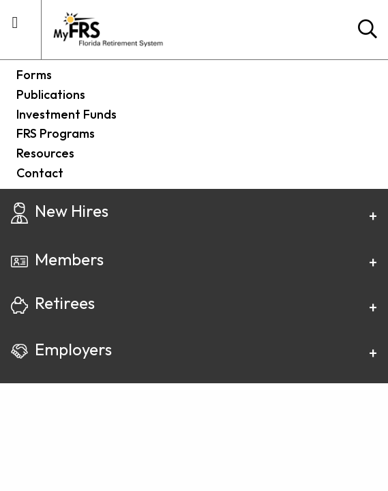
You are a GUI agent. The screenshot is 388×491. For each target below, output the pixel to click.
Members (57, 259)
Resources (45, 153)
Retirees (53, 303)
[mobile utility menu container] (15, 28)
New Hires (59, 210)
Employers (61, 349)
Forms (34, 75)
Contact (39, 173)
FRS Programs (55, 133)
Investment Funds (66, 114)
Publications (50, 94)
